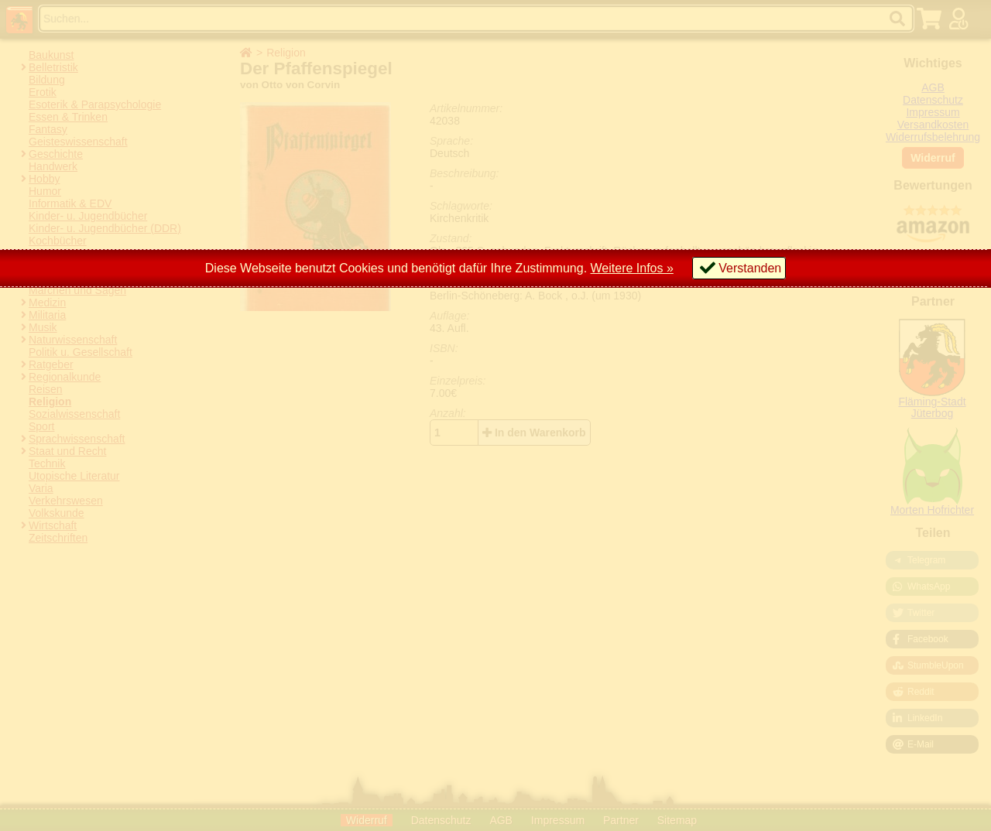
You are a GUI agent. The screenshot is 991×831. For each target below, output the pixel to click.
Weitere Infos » (632, 268)
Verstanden (749, 268)
